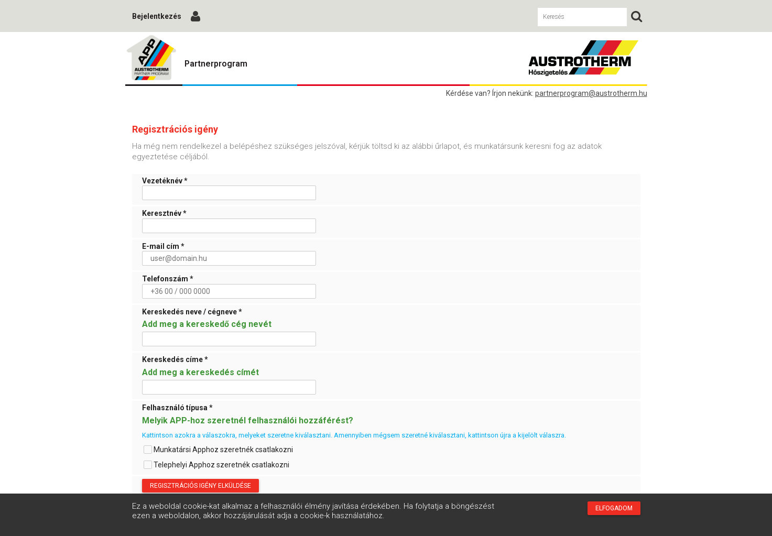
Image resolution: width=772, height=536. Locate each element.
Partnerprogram (215, 64)
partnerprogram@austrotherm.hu (591, 93)
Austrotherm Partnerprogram (151, 58)
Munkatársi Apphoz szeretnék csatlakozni (218, 449)
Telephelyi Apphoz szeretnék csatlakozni (216, 465)
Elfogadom (614, 508)
